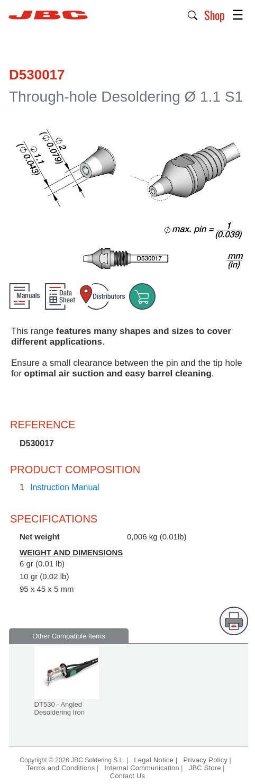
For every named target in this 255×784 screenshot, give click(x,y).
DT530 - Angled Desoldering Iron (59, 708)
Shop (214, 14)
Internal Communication (141, 768)
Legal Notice (155, 760)
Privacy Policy (205, 760)
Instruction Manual (64, 487)
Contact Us (127, 776)
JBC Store (205, 768)
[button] (192, 14)
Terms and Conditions (60, 768)
